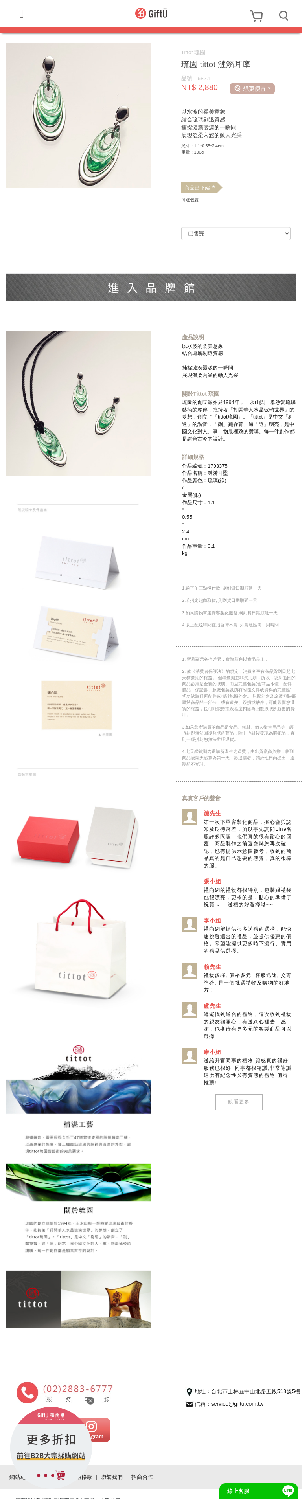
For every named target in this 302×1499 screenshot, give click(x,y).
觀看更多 (238, 1101)
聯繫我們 (112, 1463)
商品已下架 (199, 188)
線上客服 (238, 1491)
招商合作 (142, 1463)
